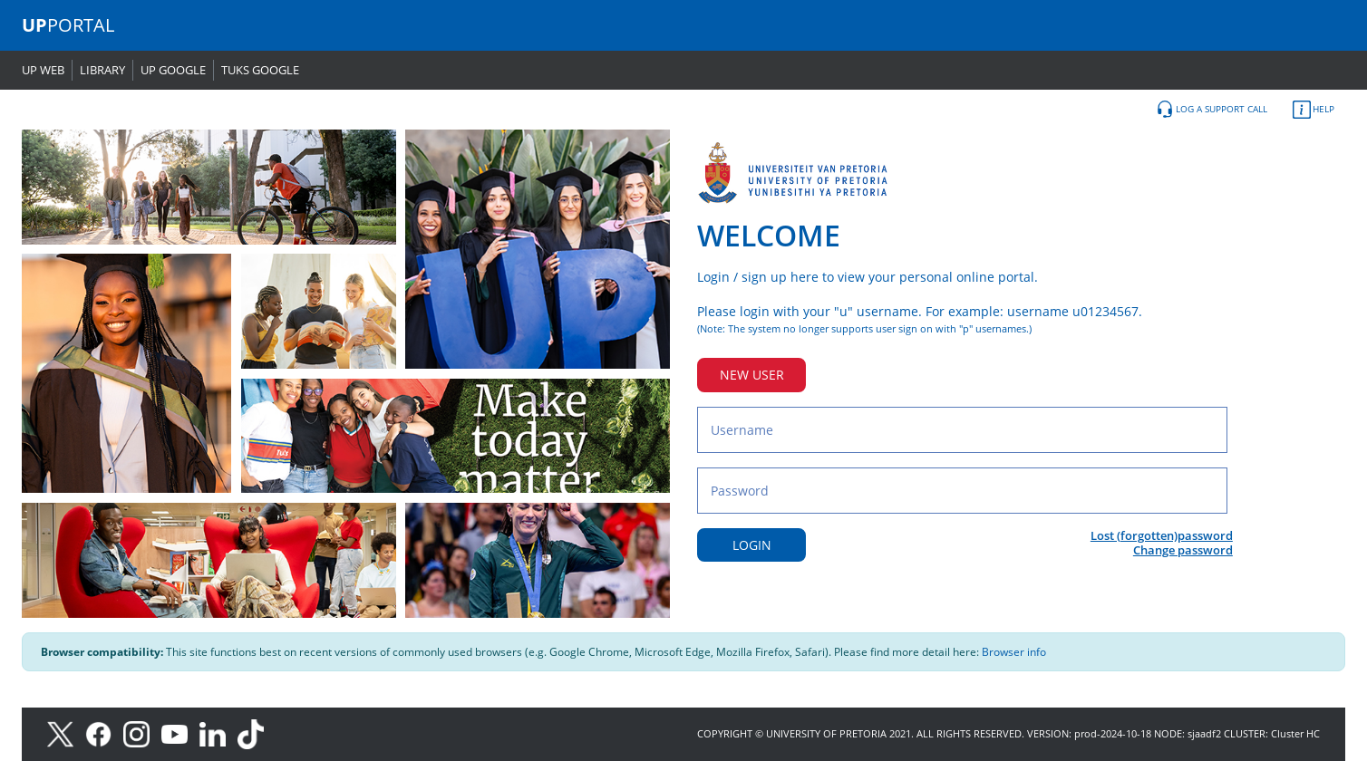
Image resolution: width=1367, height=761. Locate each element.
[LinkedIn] (217, 733)
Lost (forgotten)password (1162, 535)
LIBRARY (102, 70)
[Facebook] (104, 733)
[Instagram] (142, 733)
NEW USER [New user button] (752, 374)
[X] (64, 733)
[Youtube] (180, 733)
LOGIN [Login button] (751, 545)
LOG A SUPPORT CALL (1211, 110)
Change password (1183, 550)
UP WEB (43, 70)
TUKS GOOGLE (260, 70)
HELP (1313, 110)
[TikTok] (255, 733)
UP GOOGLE (173, 70)
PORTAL (68, 25)
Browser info (1014, 652)
